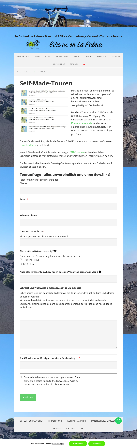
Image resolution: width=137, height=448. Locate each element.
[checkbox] (21, 259)
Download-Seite (28, 145)
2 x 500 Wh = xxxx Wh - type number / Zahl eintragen (50, 358)
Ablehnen (97, 443)
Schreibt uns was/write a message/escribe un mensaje (50, 287)
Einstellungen (58, 443)
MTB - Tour (29, 264)
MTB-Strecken (77, 152)
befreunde (81, 123)
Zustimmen (78, 443)
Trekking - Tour (31, 259)
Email (24, 199)
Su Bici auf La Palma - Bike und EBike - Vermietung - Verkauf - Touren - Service (69, 36)
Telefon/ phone (28, 215)
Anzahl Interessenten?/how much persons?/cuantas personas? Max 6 (60, 271)
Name (24, 183)
